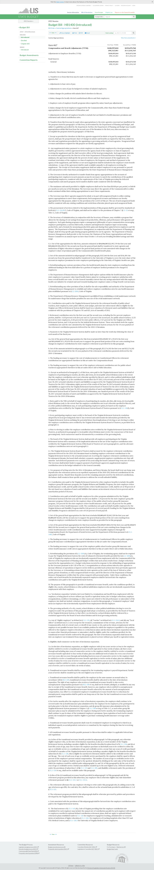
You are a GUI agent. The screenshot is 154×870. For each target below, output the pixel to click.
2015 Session (28, 21)
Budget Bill (99, 17)
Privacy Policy (109, 5)
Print (74, 33)
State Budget (99, 12)
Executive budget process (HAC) (28, 849)
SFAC (93, 847)
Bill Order (51, 28)
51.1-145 (124, 408)
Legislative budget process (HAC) (28, 847)
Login (133, 5)
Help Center (60, 2)
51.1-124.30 (60, 210)
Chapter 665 (25, 44)
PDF (81, 33)
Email (87, 33)
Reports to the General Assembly (125, 12)
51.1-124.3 (116, 620)
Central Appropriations (64, 28)
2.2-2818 (75, 291)
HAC (90, 847)
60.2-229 (66, 680)
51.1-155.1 (73, 780)
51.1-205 (94, 768)
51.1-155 (53, 789)
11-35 (126, 210)
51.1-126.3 (74, 820)
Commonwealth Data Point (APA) (28, 851)
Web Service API (121, 847)
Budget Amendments (29, 55)
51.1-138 (123, 744)
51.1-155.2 (83, 780)
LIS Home (70, 865)
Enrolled (24, 40)
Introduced (25, 37)
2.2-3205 (81, 553)
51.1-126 (80, 816)
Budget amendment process (56, 847)
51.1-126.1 (85, 818)
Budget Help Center (112, 849)
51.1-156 (53, 770)
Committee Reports (28, 60)
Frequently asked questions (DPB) (28, 853)
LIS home (117, 5)
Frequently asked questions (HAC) (57, 849)
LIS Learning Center (98, 5)
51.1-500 (92, 708)
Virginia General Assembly (83, 5)
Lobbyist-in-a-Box (80, 865)
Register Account (126, 5)
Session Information (73, 12)
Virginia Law (108, 12)
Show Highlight (65, 33)
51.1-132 (86, 620)
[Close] (152, 1)
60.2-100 (86, 684)
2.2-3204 (127, 556)
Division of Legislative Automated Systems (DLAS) (101, 868)
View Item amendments (128, 38)
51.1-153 (84, 768)
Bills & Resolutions (86, 12)
